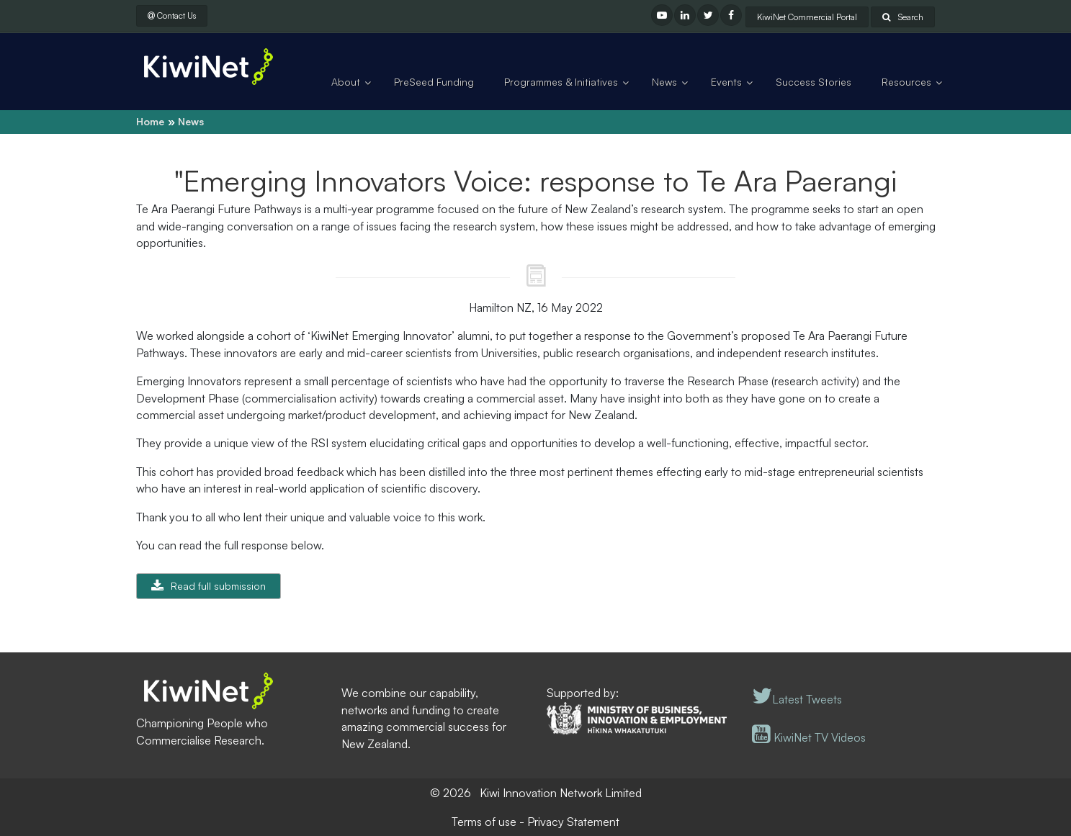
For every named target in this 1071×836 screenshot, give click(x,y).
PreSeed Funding (434, 82)
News (664, 82)
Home (150, 121)
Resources (906, 82)
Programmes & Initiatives (561, 82)
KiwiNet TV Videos (809, 737)
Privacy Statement (573, 821)
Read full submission (218, 586)
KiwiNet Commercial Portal (807, 17)
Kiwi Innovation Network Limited (561, 793)
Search (902, 17)
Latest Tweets (797, 699)
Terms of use (484, 821)
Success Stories (813, 82)
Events (726, 82)
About (345, 82)
